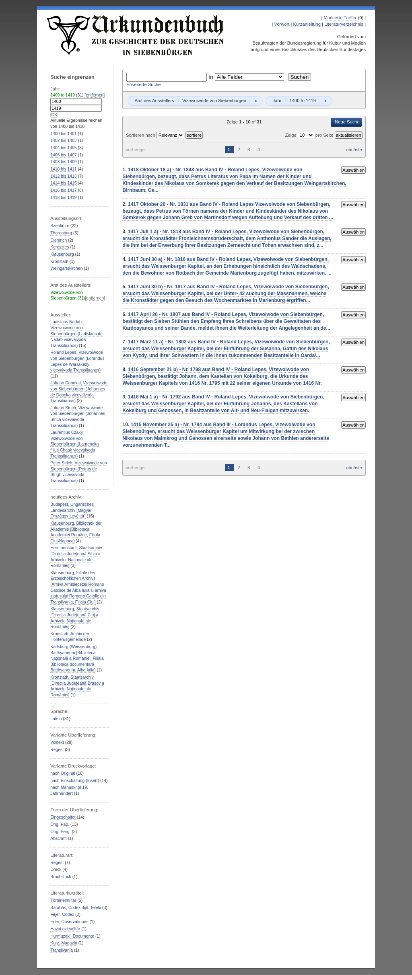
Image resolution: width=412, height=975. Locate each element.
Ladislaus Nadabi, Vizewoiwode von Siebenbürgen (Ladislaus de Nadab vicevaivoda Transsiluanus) (76, 333)
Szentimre (59, 226)
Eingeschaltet (62, 817)
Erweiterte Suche (143, 84)
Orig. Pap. (59, 824)
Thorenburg (61, 233)
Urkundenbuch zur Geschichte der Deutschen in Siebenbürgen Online (135, 35)
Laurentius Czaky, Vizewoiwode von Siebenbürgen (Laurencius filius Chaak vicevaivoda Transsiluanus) (74, 444)
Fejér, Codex (62, 914)
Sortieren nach (141, 135)
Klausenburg (62, 254)
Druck (55, 869)
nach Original (62, 773)
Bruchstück (60, 876)
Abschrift (58, 838)
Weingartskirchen (66, 268)
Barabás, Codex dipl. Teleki (75, 907)
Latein (56, 718)
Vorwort (282, 24)
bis (63, 133)
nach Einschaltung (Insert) (74, 780)
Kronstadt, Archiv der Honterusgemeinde (69, 637)
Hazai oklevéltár (65, 929)
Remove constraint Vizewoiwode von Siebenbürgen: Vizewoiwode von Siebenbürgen (255, 100)
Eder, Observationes (69, 922)
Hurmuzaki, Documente (72, 936)
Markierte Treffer (339, 17)
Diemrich (58, 240)
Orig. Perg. (60, 831)
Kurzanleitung (307, 24)
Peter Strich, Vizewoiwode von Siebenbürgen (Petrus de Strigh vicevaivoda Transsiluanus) (78, 472)
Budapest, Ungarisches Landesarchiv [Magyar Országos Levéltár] (72, 510)
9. (125, 397)
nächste (354, 149)
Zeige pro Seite (310, 135)
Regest (57, 749)
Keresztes (59, 247)
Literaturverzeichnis (343, 24)
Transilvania (61, 950)
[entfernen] (94, 95)
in (211, 77)
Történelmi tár (63, 900)
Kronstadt (59, 261)
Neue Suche (347, 121)
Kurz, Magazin (63, 943)
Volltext (57, 742)
